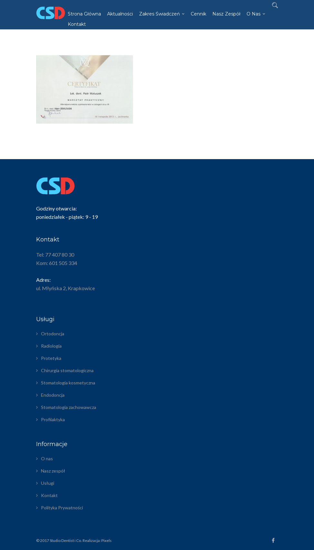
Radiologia (51, 346)
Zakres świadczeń (159, 14)
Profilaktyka (53, 419)
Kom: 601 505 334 (56, 263)
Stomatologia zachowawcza (68, 407)
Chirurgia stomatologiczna (67, 370)
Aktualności (120, 14)
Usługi (47, 483)
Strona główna (84, 14)
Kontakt (77, 24)
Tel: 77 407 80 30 (55, 254)
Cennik (198, 14)
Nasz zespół (226, 14)
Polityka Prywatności (62, 507)
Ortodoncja (52, 333)
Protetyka (51, 358)
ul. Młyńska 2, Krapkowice (65, 288)
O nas (253, 14)
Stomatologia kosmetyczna (68, 382)
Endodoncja (53, 395)
